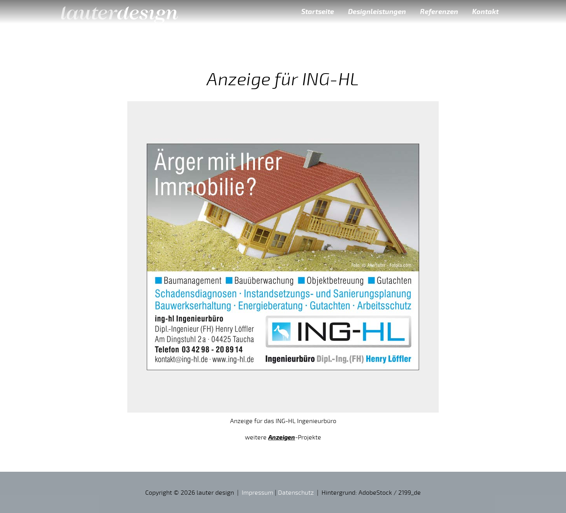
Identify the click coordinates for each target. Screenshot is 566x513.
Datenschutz (296, 492)
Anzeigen (281, 436)
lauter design (119, 11)
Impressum (257, 492)
